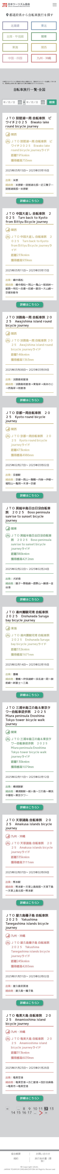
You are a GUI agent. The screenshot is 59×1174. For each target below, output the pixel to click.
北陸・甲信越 (15, 36)
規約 (16, 1158)
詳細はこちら (29, 200)
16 (24, 1113)
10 (35, 1109)
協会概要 (16, 1153)
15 (18, 1113)
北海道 (15, 26)
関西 (44, 47)
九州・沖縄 (44, 58)
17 (29, 1113)
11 (40, 1109)
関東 (44, 36)
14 (13, 1113)
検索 (52, 102)
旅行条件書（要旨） (43, 1160)
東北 (44, 26)
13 (51, 1109)
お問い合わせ (43, 1153)
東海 (15, 47)
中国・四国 (15, 58)
